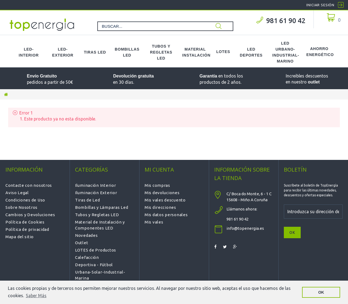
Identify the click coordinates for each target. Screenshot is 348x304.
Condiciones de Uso (25, 200)
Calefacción (87, 257)
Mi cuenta (159, 169)
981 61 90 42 (285, 20)
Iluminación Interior (95, 185)
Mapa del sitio (19, 236)
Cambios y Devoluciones (30, 214)
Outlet (81, 242)
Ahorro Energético (319, 51)
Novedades (86, 235)
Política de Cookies (25, 222)
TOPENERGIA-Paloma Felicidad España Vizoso (42, 25)
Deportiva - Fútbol (94, 264)
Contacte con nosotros (28, 185)
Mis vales (154, 222)
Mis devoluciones (162, 192)
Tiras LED (95, 52)
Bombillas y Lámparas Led (101, 207)
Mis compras (157, 185)
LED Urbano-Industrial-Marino (285, 52)
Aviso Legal (17, 192)
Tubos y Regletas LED (161, 52)
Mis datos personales (166, 214)
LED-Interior (29, 52)
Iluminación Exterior (96, 192)
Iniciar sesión (320, 5)
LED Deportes (251, 52)
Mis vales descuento (165, 200)
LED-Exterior (62, 52)
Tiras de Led (87, 200)
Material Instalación (195, 52)
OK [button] (321, 292)
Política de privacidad (27, 229)
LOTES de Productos (95, 250)
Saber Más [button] (36, 295)
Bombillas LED (127, 52)
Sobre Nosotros (21, 207)
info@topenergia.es (245, 228)
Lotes (223, 51)
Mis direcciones (160, 207)
